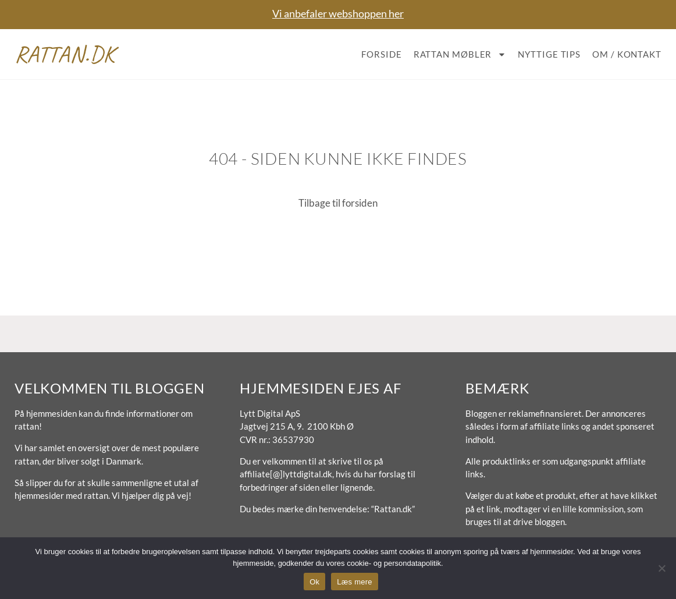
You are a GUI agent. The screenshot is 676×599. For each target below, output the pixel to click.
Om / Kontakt (626, 54)
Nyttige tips (549, 54)
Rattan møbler (460, 54)
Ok (314, 581)
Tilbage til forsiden (338, 203)
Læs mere (354, 581)
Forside (381, 54)
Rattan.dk (65, 54)
